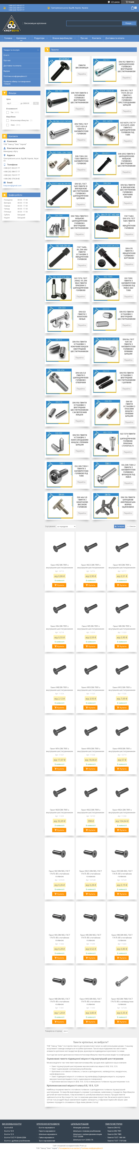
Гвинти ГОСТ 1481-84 (116, 1137)
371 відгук (115, 2)
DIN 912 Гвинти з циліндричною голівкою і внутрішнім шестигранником (126, 67)
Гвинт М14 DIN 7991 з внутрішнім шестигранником (59, 749)
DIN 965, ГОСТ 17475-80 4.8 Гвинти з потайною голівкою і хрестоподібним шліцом (126, 97)
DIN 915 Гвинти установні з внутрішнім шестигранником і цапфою (126, 378)
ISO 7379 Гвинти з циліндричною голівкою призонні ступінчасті (127, 440)
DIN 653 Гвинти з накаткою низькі (82, 315)
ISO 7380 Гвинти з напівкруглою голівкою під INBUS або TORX (128, 284)
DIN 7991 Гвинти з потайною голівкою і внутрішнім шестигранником (79, 98)
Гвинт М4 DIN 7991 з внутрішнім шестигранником (59, 627)
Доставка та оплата (114, 38)
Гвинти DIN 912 (114, 1128)
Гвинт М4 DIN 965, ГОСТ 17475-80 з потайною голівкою (59, 937)
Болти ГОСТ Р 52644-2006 (15, 1137)
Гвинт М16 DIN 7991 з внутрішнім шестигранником (90, 749)
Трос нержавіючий (47, 1141)
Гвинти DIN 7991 (114, 1131)
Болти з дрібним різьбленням (17, 1141)
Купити (60, 585)
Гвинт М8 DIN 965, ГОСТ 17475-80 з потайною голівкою (59, 1001)
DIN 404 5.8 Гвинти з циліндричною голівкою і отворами (80, 378)
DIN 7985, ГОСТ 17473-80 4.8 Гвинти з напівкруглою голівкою (81, 129)
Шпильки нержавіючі (48, 1134)
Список (132, 526)
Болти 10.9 (9, 1131)
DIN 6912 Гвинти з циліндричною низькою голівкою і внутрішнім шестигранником (126, 160)
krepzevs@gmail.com (12, 186)
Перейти (82, 74)
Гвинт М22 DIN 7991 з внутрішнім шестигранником (90, 811)
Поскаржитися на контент (69, 1148)
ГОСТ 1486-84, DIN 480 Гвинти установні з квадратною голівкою (82, 253)
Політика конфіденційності (15, 76)
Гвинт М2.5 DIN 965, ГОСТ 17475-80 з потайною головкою (90, 874)
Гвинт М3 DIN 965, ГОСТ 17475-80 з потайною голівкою (122, 874)
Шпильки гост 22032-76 (83, 1140)
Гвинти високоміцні (82, 66)
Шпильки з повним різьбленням (87, 1131)
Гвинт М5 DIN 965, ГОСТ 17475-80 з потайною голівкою (90, 937)
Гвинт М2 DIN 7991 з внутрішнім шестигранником (59, 566)
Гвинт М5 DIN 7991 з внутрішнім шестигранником (90, 627)
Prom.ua (83, 1146)
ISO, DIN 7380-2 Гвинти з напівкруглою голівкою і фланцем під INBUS (128, 471)
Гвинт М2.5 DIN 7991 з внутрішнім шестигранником (90, 566)
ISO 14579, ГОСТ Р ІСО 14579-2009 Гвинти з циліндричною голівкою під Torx (127, 129)
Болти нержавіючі (47, 1128)
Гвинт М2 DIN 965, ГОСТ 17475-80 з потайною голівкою (59, 874)
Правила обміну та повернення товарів (17, 82)
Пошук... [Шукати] (129, 23)
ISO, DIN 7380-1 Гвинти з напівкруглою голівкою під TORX (81, 471)
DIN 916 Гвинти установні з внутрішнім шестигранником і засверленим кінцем (79, 409)
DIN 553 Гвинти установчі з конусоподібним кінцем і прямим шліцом (79, 440)
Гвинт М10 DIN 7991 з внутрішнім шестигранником (90, 688)
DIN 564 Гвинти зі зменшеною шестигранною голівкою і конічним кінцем (127, 191)
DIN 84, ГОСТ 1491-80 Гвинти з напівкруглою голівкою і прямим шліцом (128, 346)
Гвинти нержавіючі (47, 1131)
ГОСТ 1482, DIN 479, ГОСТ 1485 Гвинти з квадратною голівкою (129, 222)
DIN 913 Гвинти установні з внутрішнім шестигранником (126, 315)
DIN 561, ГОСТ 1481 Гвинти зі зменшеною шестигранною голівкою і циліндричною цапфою (80, 191)
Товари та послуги (11, 50)
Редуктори (39, 38)
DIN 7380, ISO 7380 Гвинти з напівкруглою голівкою (81, 160)
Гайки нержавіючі (46, 1137)
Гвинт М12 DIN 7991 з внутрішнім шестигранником (122, 688)
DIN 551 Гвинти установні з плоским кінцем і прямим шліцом (129, 408)
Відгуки (7, 71)
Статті (6, 55)
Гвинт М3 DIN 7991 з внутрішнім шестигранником (122, 566)
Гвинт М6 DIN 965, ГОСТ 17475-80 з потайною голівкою (122, 937)
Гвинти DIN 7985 (114, 1134)
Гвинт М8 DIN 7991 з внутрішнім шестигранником (59, 688)
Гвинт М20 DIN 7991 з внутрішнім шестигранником (59, 811)
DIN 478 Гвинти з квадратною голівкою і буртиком (129, 253)
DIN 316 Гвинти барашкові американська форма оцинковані (128, 502)
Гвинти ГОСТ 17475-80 (117, 1141)
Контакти (96, 38)
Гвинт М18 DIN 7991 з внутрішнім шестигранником (122, 749)
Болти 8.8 (8, 1128)
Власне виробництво (62, 38)
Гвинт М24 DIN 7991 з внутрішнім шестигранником (122, 811)
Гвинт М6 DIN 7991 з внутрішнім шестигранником (122, 627)
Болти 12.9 (9, 1134)
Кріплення (21, 38)
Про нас (84, 38)
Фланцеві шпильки (81, 1128)
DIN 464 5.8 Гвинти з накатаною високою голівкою (82, 502)
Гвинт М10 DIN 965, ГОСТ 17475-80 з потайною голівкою (91, 1001)
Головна (8, 38)
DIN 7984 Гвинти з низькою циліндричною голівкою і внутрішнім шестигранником (79, 222)
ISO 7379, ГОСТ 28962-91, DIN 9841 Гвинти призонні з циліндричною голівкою (80, 284)
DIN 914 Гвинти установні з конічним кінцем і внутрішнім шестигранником (79, 347)
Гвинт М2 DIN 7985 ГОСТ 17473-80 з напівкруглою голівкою (122, 1001)
